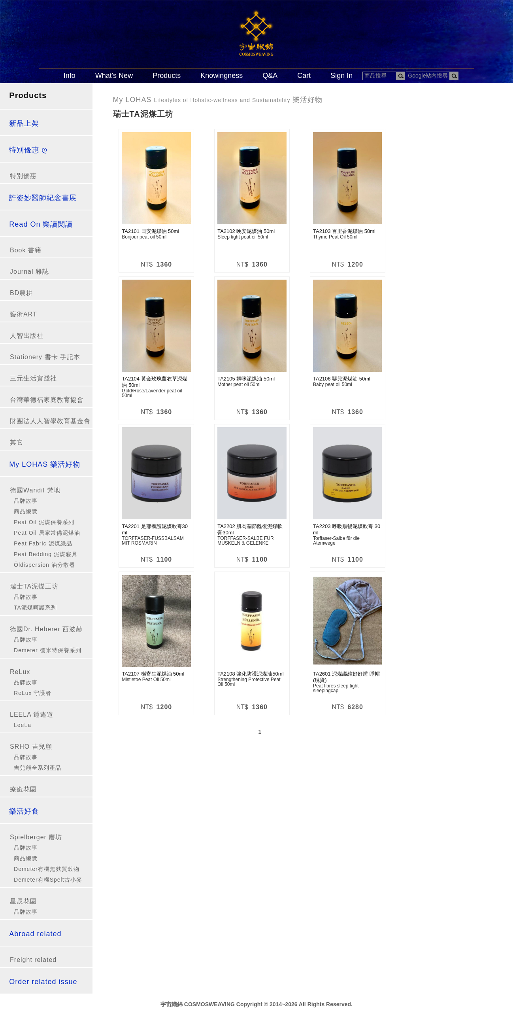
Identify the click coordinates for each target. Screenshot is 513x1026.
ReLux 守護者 (32, 693)
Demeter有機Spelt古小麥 (48, 879)
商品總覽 (26, 511)
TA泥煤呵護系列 (35, 607)
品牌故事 (26, 501)
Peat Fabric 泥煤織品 (43, 543)
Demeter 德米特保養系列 (47, 650)
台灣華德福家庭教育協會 (47, 399)
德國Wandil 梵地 (35, 490)
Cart (304, 76)
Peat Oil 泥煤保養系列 (44, 522)
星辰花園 (23, 901)
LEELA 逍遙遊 (31, 714)
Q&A (269, 76)
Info (69, 76)
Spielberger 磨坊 (36, 837)
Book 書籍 (25, 250)
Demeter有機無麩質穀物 (46, 869)
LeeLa (22, 725)
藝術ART (23, 314)
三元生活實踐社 (33, 378)
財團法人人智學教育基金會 (50, 421)
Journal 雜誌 (29, 271)
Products (167, 76)
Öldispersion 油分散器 (44, 565)
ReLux (20, 671)
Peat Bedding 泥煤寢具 (45, 554)
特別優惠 (23, 175)
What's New (114, 76)
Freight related (33, 959)
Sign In (341, 76)
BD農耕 (21, 293)
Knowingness (221, 76)
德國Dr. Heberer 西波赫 (46, 629)
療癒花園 (23, 789)
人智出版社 (26, 335)
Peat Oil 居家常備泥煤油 (47, 533)
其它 (16, 442)
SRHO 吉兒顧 (31, 746)
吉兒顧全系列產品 (37, 768)
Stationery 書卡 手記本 (45, 357)
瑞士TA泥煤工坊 (34, 586)
